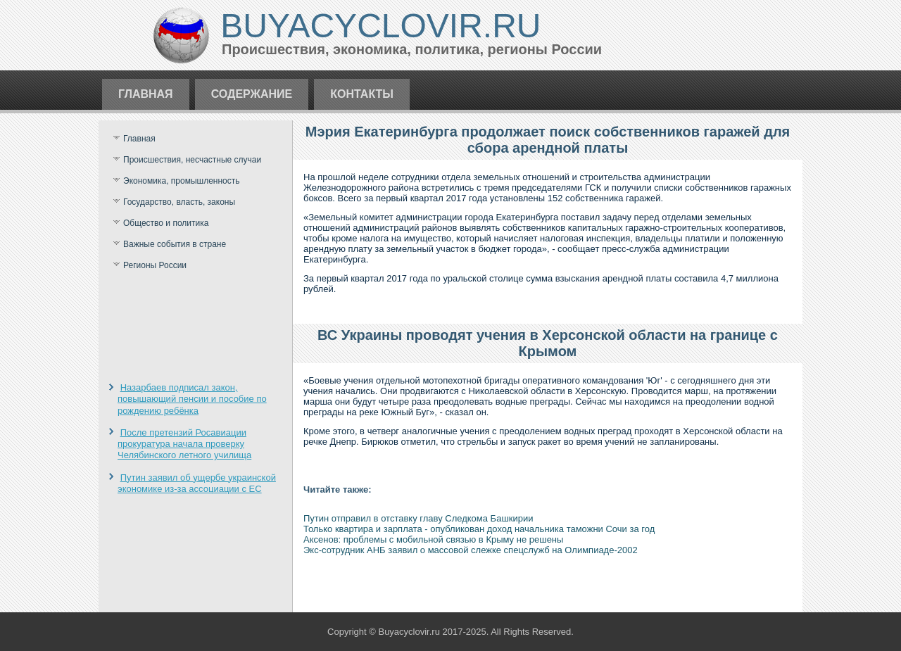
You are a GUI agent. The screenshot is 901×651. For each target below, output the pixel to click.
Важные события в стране (174, 244)
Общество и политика (165, 223)
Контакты (361, 94)
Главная (145, 94)
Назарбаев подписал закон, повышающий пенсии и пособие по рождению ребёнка (192, 399)
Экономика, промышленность (181, 181)
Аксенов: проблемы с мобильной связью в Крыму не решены (433, 539)
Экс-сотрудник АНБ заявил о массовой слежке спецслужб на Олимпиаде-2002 (470, 550)
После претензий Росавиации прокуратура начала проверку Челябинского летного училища (184, 444)
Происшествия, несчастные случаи (192, 160)
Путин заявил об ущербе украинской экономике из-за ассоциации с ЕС (197, 483)
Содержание (252, 94)
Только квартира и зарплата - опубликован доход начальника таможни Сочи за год (479, 529)
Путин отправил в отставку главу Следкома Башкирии (418, 518)
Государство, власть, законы (179, 202)
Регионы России (155, 265)
